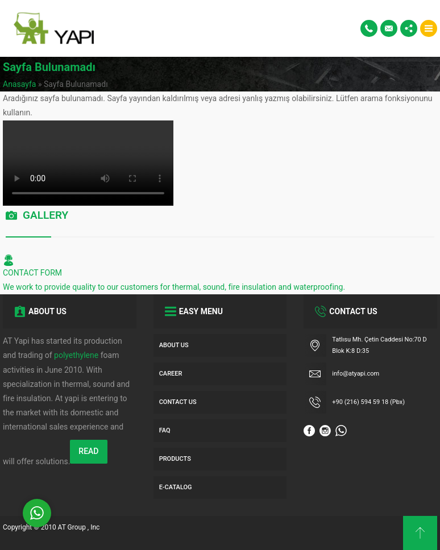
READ (88, 451)
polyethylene (76, 355)
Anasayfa (19, 84)
